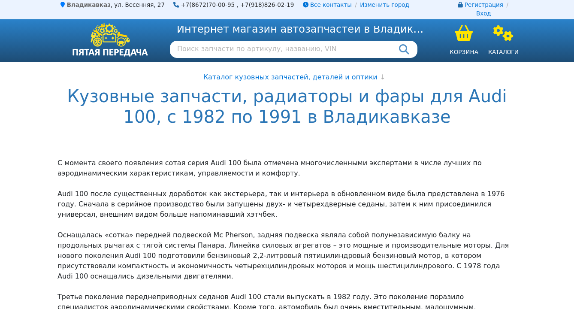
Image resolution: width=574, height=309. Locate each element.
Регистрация (484, 5)
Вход (483, 13)
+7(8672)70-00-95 (208, 5)
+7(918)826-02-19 (267, 5)
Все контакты (327, 5)
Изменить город (384, 5)
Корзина (464, 51)
